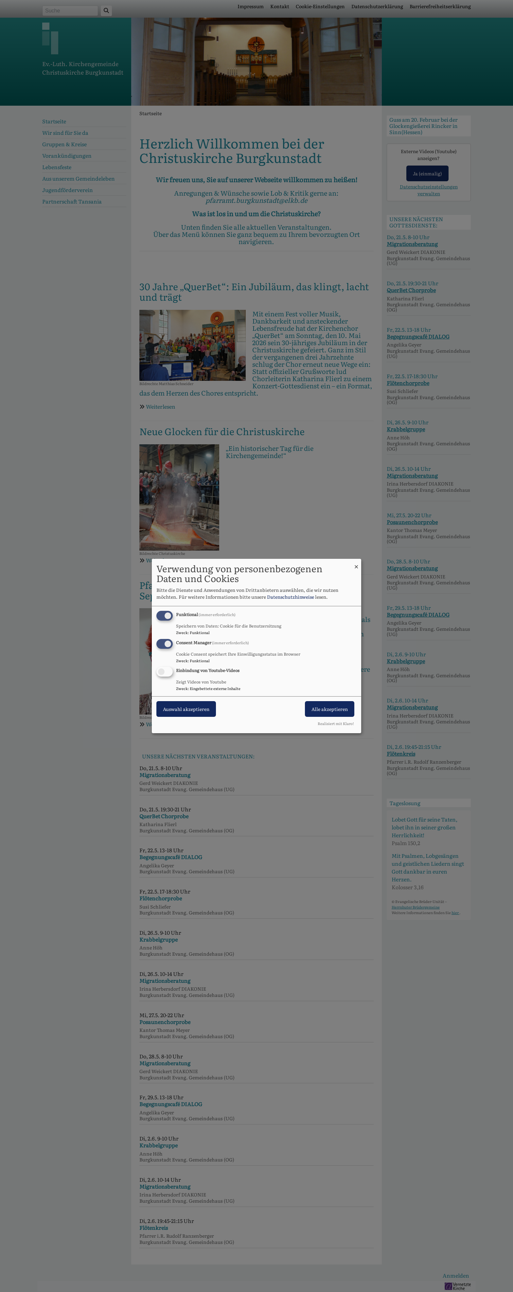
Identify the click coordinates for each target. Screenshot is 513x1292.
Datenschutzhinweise (290, 596)
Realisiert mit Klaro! (336, 723)
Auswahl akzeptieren (186, 709)
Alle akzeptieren (329, 709)
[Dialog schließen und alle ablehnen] (356, 563)
